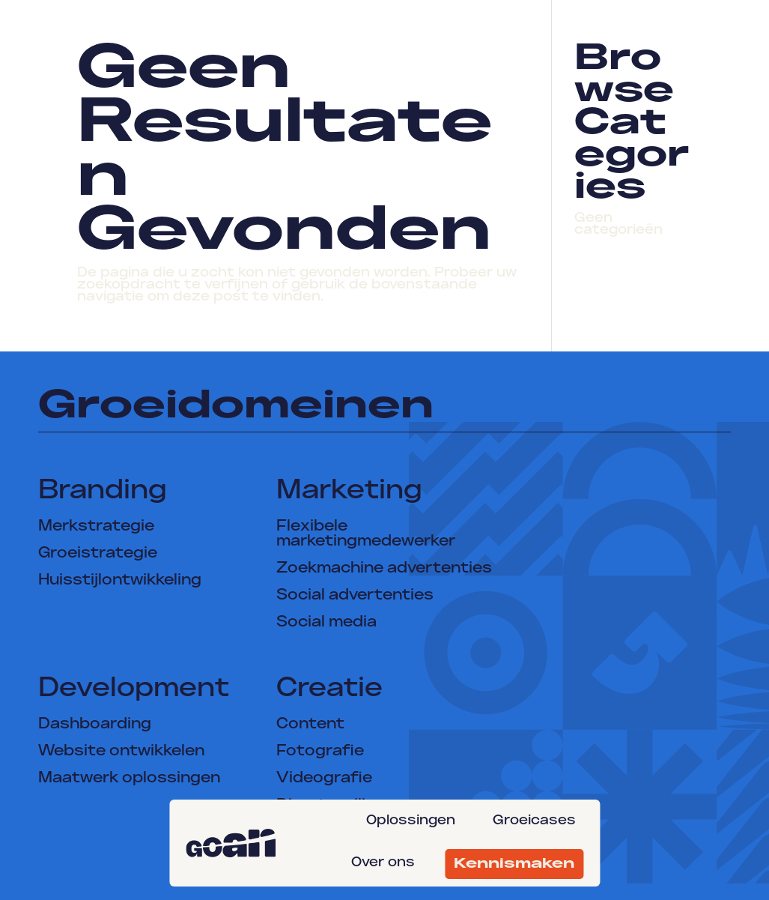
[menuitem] (414, 820)
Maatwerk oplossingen (129, 778)
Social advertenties (355, 595)
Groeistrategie (97, 554)
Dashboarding (94, 724)
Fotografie (320, 751)
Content (310, 724)
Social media (326, 622)
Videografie (324, 778)
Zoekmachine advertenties (384, 569)
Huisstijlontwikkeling (119, 581)
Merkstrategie (96, 527)
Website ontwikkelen (121, 751)
